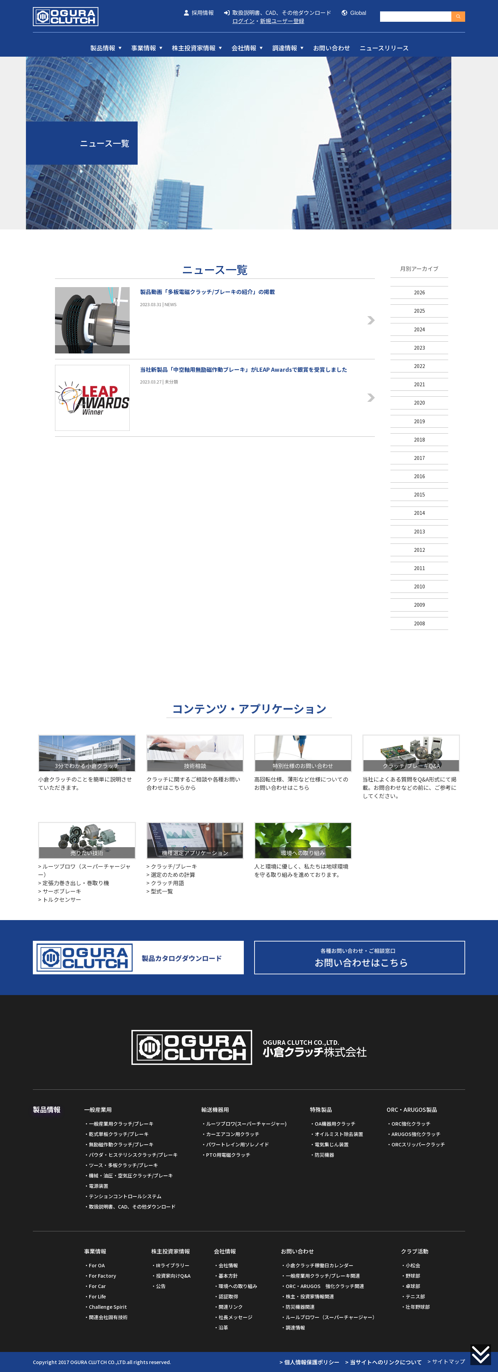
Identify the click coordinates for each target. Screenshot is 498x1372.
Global (354, 13)
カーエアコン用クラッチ (232, 1133)
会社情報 (243, 47)
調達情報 (284, 47)
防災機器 (324, 1154)
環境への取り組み (238, 1286)
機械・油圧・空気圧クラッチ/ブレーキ (131, 1175)
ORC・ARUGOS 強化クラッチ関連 (325, 1286)
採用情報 (199, 12)
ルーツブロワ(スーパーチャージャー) (246, 1123)
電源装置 (98, 1185)
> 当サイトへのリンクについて (383, 1362)
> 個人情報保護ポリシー (309, 1362)
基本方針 (228, 1275)
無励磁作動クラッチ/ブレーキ (121, 1144)
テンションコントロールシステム (125, 1196)
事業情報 (143, 47)
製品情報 (102, 47)
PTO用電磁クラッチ (228, 1154)
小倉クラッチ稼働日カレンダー (319, 1265)
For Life (97, 1296)
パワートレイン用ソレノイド (237, 1144)
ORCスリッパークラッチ (418, 1144)
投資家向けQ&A (173, 1275)
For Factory (102, 1275)
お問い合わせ (331, 47)
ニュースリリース (384, 47)
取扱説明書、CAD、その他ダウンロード (277, 12)
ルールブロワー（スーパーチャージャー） (331, 1317)
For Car (97, 1286)
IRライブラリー (173, 1265)
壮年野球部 (418, 1306)
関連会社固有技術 (108, 1317)
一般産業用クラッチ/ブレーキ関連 (323, 1275)
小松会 (413, 1265)
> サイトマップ (446, 1361)
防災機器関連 (300, 1306)
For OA (97, 1265)
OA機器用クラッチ (335, 1123)
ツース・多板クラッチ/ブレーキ (123, 1165)
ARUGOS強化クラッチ (416, 1133)
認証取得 (228, 1296)
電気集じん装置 (332, 1144)
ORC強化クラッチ (411, 1123)
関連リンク (231, 1306)
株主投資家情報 (193, 47)
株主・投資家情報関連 (310, 1296)
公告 (161, 1286)
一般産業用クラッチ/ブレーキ (121, 1123)
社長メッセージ (235, 1317)
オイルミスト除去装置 (339, 1133)
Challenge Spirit (108, 1306)
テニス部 (415, 1296)
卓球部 (413, 1286)
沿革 (223, 1327)
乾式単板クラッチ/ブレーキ (119, 1133)
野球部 (413, 1275)
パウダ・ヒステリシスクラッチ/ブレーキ (133, 1154)
